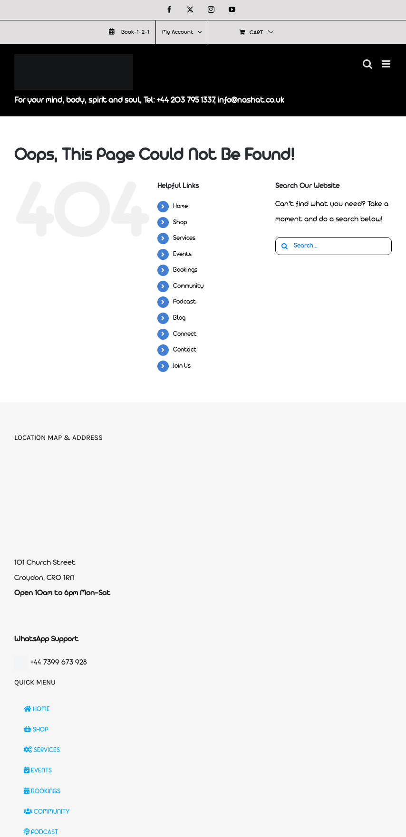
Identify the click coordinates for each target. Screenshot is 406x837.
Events (182, 254)
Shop (180, 222)
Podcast (184, 301)
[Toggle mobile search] (367, 64)
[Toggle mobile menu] (387, 64)
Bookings (185, 270)
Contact (184, 349)
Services (184, 238)
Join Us (182, 366)
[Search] (284, 246)
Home (180, 206)
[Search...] (333, 246)
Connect (184, 334)
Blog (179, 318)
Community (188, 286)
